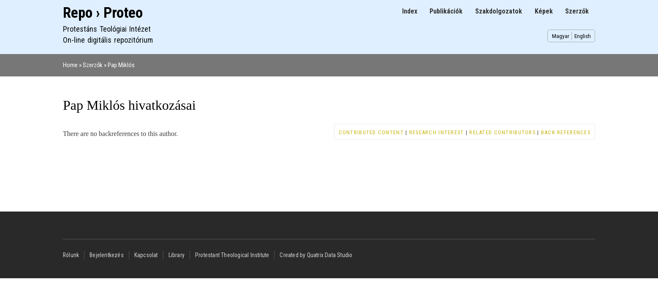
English (582, 36)
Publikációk (446, 11)
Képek (544, 11)
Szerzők (577, 11)
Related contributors (502, 132)
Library (177, 255)
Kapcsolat (146, 255)
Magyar (560, 36)
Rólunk (71, 255)
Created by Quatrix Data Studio (316, 255)
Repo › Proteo (103, 13)
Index (409, 11)
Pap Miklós (121, 65)
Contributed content (371, 132)
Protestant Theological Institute (232, 255)
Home (70, 65)
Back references (565, 132)
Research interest (436, 132)
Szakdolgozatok (498, 11)
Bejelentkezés (107, 255)
